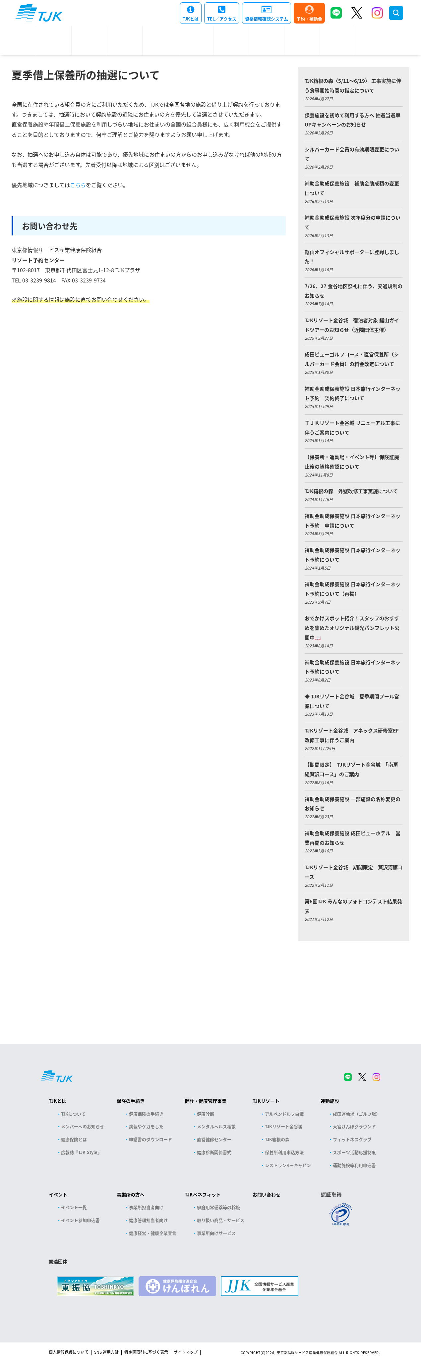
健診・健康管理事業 (205, 1100)
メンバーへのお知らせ (82, 1126)
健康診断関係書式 (214, 1152)
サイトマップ (186, 1352)
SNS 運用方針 (106, 1352)
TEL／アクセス (221, 19)
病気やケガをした (146, 1126)
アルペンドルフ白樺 (284, 1114)
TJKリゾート (266, 1100)
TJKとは (191, 19)
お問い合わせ (266, 1194)
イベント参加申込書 (80, 1220)
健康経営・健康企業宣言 (152, 1233)
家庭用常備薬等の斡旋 (218, 1207)
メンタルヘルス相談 (216, 1126)
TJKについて (73, 1114)
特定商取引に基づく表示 (146, 1352)
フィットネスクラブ (352, 1139)
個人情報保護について (69, 1352)
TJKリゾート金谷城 (283, 1126)
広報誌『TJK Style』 (81, 1152)
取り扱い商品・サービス (220, 1220)
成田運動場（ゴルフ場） (356, 1114)
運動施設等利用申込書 (354, 1165)
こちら (78, 185)
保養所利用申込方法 (284, 1152)
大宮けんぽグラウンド (354, 1126)
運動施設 (330, 1100)
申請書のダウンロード (150, 1139)
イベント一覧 (74, 1207)
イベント (58, 1194)
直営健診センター (214, 1139)
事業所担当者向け (146, 1207)
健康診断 (205, 1114)
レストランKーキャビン (288, 1165)
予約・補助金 (309, 19)
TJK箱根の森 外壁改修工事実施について (351, 490)
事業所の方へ (131, 1194)
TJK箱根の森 (277, 1139)
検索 (396, 13)
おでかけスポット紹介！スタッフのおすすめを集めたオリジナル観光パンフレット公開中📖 (352, 628)
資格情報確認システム (266, 19)
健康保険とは (74, 1139)
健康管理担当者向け (148, 1220)
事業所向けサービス (216, 1233)
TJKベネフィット (203, 1194)
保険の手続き (131, 1100)
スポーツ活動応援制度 (354, 1152)
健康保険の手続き (146, 1114)
